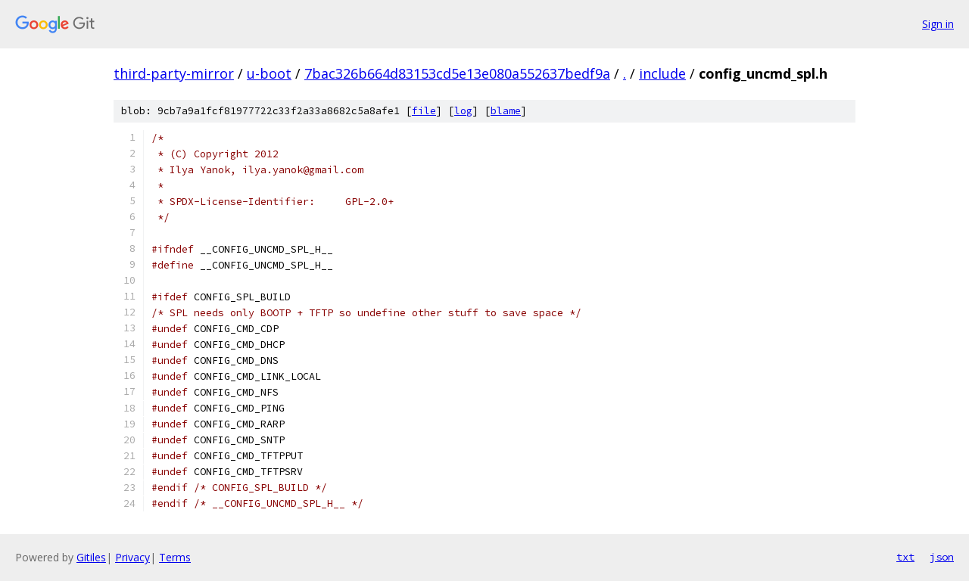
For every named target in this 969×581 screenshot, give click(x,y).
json (942, 557)
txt (905, 557)
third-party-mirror (174, 73)
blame (506, 110)
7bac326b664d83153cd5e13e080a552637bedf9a (457, 73)
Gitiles (91, 557)
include (662, 73)
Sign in (938, 24)
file (424, 110)
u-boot (269, 73)
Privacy (132, 557)
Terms (175, 557)
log (463, 110)
